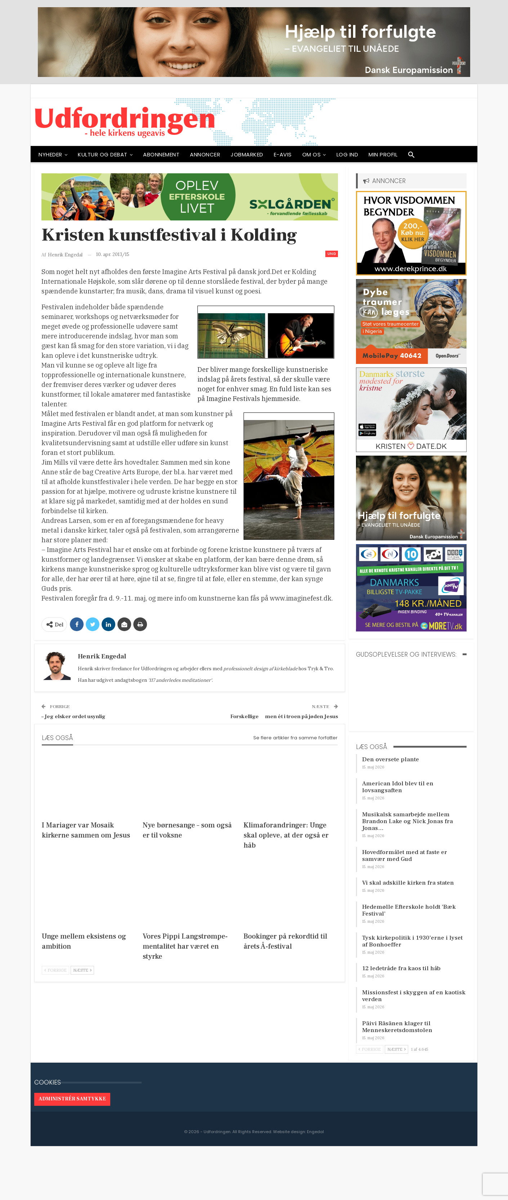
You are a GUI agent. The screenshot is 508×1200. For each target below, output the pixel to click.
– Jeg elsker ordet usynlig (73, 716)
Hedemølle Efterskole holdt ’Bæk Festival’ (409, 910)
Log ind (347, 154)
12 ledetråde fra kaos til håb (401, 968)
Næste (82, 970)
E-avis (283, 154)
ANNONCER (205, 154)
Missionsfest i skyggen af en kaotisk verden (413, 996)
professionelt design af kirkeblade (260, 669)
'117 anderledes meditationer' (180, 680)
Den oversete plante (390, 759)
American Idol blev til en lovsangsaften (397, 787)
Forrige (55, 970)
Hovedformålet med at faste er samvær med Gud (404, 855)
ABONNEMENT (161, 154)
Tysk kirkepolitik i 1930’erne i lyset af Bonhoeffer (412, 941)
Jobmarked (247, 154)
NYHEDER (50, 154)
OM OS (311, 154)
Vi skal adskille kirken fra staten (408, 883)
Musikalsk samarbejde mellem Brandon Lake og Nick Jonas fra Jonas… (407, 821)
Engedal (315, 1132)
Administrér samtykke (72, 1099)
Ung (331, 253)
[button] (411, 156)
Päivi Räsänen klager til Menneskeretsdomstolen (397, 1026)
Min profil (383, 154)
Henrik (85, 669)
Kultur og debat (103, 154)
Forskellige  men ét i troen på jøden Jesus (284, 716)
